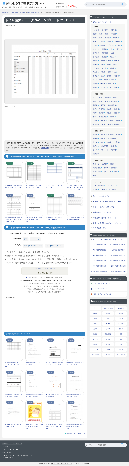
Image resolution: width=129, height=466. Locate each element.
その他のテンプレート (54, 246)
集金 (102, 142)
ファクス (95, 339)
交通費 (116, 142)
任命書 (109, 109)
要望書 (112, 68)
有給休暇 (114, 101)
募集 (100, 97)
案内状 (95, 87)
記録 (28, 12)
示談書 (110, 120)
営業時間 (117, 41)
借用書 (109, 142)
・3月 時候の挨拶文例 (99, 250)
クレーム (96, 49)
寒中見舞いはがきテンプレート (104, 218)
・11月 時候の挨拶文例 (99, 271)
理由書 (95, 72)
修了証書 (96, 57)
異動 (94, 113)
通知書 (121, 313)
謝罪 (112, 80)
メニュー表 (113, 87)
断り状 (95, 76)
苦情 (118, 45)
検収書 (103, 138)
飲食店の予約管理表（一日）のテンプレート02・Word (13, 364)
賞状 (103, 124)
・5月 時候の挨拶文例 (99, 255)
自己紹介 (104, 87)
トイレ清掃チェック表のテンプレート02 (45, 268)
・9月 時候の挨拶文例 (99, 266)
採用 (94, 109)
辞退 (102, 76)
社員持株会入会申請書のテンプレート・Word (34, 395)
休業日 (103, 83)
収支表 (95, 142)
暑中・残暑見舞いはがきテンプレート (107, 223)
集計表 (106, 168)
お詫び (118, 49)
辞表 (114, 97)
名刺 (94, 117)
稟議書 (104, 49)
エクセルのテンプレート (33, 246)
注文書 (103, 134)
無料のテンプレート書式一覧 (75, 433)
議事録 (104, 164)
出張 (94, 38)
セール (95, 150)
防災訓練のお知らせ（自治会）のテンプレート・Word (75, 426)
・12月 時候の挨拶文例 (117, 271)
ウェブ (108, 354)
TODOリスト (111, 186)
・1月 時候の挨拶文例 (99, 244)
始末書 (116, 109)
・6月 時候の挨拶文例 (117, 255)
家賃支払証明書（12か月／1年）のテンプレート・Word (54, 426)
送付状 (95, 60)
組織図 (95, 120)
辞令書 (107, 97)
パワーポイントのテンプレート (104, 294)
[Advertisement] (44, 32)
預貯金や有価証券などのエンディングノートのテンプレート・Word (13, 219)
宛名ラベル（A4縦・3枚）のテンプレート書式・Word (33, 219)
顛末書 (116, 60)
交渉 (100, 38)
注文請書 (96, 154)
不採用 (101, 109)
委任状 (112, 57)
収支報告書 (112, 138)
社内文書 (96, 30)
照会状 (103, 60)
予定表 (95, 189)
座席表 (112, 117)
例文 (95, 308)
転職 (100, 101)
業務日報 (96, 164)
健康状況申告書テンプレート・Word (34, 363)
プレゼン (111, 45)
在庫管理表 (97, 168)
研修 (108, 64)
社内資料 (105, 30)
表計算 (104, 68)
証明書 (103, 45)
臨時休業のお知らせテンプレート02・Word (75, 395)
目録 (109, 124)
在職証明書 (103, 117)
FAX (121, 339)
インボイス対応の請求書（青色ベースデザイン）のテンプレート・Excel (75, 187)
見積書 (110, 134)
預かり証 (96, 68)
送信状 (103, 72)
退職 (94, 101)
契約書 (101, 113)
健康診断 (96, 124)
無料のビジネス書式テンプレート (13, 12)
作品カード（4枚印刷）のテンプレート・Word (13, 395)
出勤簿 (112, 164)
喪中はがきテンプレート (102, 212)
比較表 (106, 80)
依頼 (100, 34)
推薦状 (116, 124)
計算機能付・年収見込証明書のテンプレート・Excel (13, 186)
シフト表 (96, 53)
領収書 (95, 138)
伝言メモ (111, 83)
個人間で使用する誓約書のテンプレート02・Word (54, 363)
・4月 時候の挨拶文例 (117, 250)
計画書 (115, 38)
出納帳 (95, 146)
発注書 (95, 134)
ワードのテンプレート (101, 289)
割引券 (113, 146)
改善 (102, 64)
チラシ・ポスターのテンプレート (105, 207)
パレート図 (97, 80)
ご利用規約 (45, 148)
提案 (94, 41)
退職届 (95, 105)
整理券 (109, 76)
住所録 (113, 168)
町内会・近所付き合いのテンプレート (107, 201)
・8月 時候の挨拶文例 (117, 260)
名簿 (94, 175)
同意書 (103, 120)
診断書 (118, 120)
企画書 (107, 38)
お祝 (112, 53)
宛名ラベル (112, 72)
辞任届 (109, 113)
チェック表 (35, 12)
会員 (115, 171)
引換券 (116, 76)
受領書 (104, 57)
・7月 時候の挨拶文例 (99, 260)
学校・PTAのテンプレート (103, 196)
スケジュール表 (98, 186)
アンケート (104, 150)
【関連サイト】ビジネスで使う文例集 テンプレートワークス (17, 456)
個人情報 (105, 53)
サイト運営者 (7, 452)
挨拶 (106, 34)
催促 (114, 64)
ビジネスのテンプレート (102, 22)
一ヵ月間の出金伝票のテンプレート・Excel (54, 218)
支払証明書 (104, 146)
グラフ (108, 329)
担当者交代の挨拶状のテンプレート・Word (75, 363)
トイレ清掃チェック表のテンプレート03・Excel (34, 186)
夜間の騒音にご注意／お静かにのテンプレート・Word (34, 426)
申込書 (113, 34)
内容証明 (121, 308)
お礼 (111, 49)
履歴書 (103, 105)
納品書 (118, 134)
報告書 (113, 30)
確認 (109, 60)
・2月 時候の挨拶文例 (117, 244)
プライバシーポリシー (10, 449)
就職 (106, 101)
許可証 (95, 45)
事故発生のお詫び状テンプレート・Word (13, 425)
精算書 (113, 150)
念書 (121, 344)
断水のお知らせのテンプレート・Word (54, 395)
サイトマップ (121, 354)
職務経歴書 (112, 105)
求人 (94, 97)
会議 (94, 34)
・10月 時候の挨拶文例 (117, 266)
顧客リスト (107, 171)
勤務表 (116, 113)
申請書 (109, 41)
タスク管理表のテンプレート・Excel (54, 186)
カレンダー (112, 189)
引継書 (95, 64)
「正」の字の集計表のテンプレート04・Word (75, 218)
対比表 (95, 83)
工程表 (103, 189)
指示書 (101, 41)
